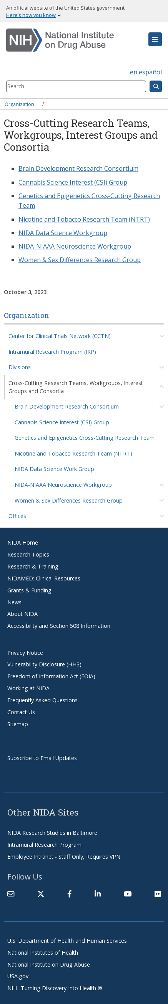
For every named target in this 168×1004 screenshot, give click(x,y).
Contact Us (21, 712)
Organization (19, 103)
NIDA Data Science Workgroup (62, 233)
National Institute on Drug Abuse (48, 964)
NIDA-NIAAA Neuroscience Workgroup (63, 484)
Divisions (19, 367)
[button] (155, 39)
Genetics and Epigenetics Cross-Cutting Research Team (85, 437)
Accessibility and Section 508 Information (58, 625)
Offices (17, 516)
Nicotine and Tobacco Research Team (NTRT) (73, 453)
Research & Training (32, 566)
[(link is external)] (40, 893)
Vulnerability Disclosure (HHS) (44, 664)
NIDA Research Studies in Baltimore (52, 832)
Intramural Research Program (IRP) (52, 351)
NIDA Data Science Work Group (54, 469)
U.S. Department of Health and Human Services (67, 940)
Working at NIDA (28, 688)
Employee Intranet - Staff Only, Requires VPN (63, 856)
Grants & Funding (29, 590)
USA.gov (17, 976)
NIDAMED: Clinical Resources (43, 578)
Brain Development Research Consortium (67, 406)
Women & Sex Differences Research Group (69, 500)
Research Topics (28, 554)
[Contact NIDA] (10, 893)
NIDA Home (22, 542)
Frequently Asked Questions (42, 700)
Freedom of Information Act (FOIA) (51, 676)
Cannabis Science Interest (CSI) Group (62, 422)
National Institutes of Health (42, 952)
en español (146, 72)
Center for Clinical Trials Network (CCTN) (59, 336)
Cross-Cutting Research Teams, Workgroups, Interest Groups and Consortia (75, 387)
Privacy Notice (25, 652)
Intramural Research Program (44, 844)
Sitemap (17, 724)
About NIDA (22, 613)
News (14, 602)
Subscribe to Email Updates (42, 758)
